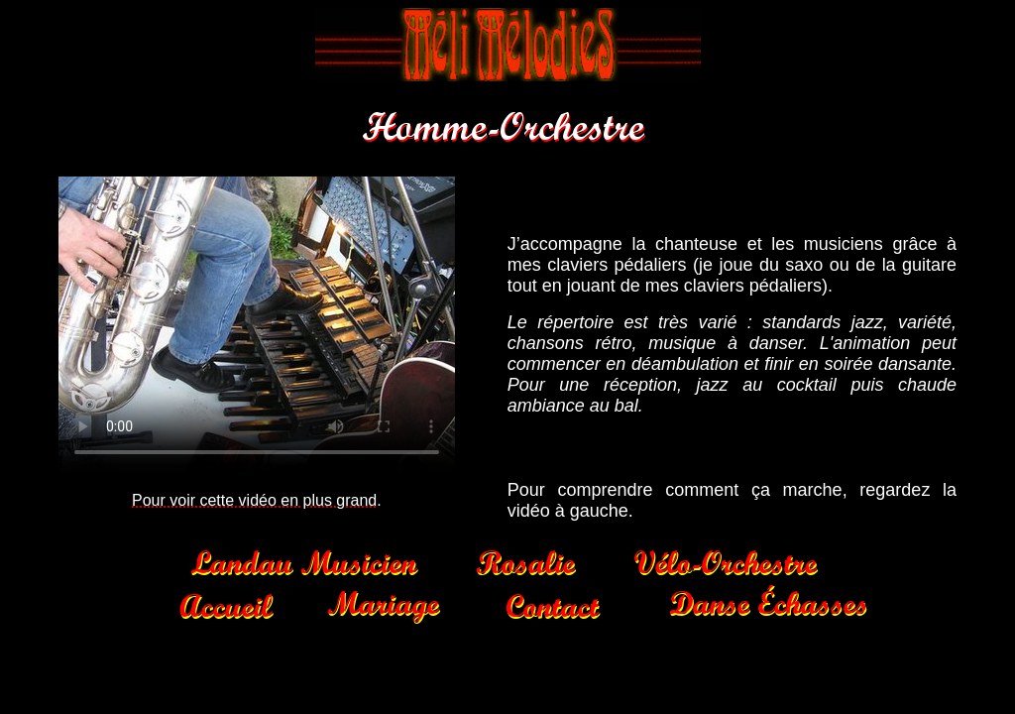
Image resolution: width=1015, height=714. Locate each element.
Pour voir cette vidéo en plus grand (254, 500)
